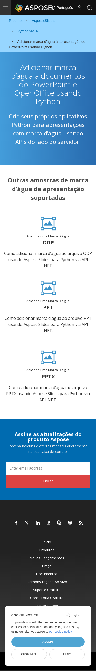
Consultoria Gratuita (46, 597)
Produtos (47, 550)
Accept (48, 641)
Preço (47, 565)
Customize (29, 654)
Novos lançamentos (46, 557)
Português (62, 7)
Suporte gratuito (47, 589)
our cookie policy (60, 631)
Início (46, 542)
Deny (67, 654)
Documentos (47, 573)
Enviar (48, 481)
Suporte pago (46, 605)
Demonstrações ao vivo (47, 581)
